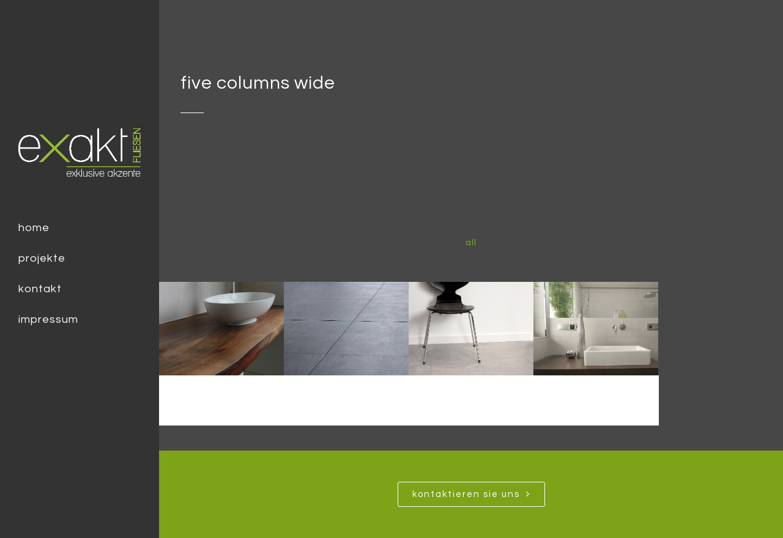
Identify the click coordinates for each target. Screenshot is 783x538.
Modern (346, 397)
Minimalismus (596, 397)
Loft (471, 397)
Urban (221, 397)
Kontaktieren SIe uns (471, 494)
